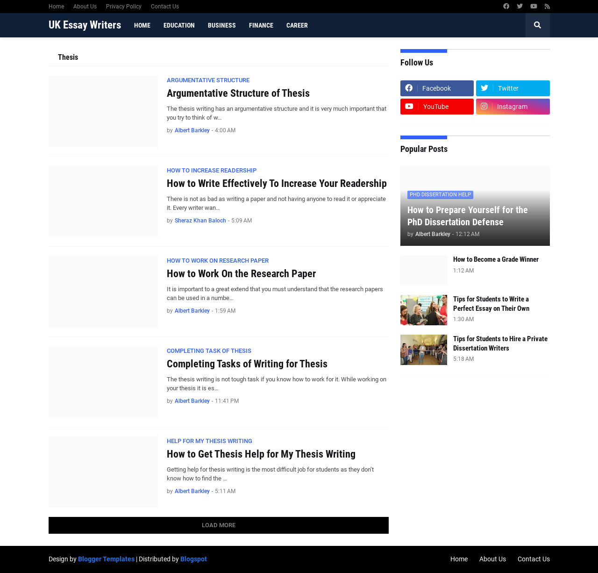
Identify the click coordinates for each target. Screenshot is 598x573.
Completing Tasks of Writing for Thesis (247, 364)
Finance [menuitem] (261, 25)
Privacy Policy (124, 6)
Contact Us (165, 6)
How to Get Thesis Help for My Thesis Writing (261, 454)
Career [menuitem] (297, 25)
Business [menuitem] (222, 25)
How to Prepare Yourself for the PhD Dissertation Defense (467, 216)
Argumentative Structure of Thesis (238, 93)
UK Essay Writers (85, 25)
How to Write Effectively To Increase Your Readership (277, 183)
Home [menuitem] (142, 25)
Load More (218, 525)
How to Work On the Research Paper (241, 273)
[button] (538, 25)
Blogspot (193, 559)
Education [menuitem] (179, 25)
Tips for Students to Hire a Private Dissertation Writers (500, 343)
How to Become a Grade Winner (496, 259)
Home (56, 6)
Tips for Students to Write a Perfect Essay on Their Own (491, 304)
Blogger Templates (106, 559)
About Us (85, 6)
